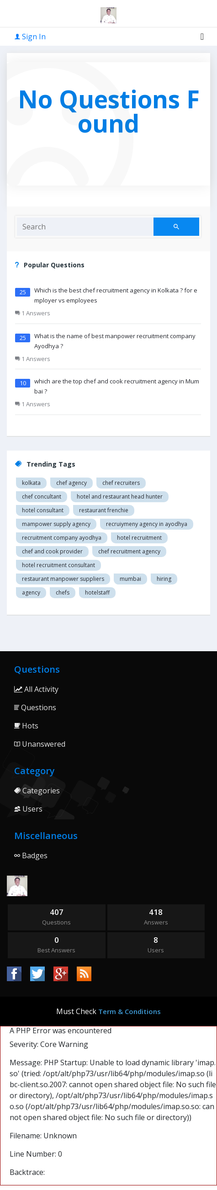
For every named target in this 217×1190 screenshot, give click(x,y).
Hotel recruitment (139, 538)
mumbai (130, 579)
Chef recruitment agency (129, 551)
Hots (26, 726)
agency (31, 592)
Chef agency (71, 483)
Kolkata (31, 483)
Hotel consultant (43, 510)
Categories (37, 791)
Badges (31, 855)
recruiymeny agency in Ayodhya (146, 524)
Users (28, 809)
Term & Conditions (129, 1011)
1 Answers (32, 313)
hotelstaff (97, 592)
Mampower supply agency (56, 524)
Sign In (30, 37)
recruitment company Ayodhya (61, 538)
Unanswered (39, 744)
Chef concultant (41, 496)
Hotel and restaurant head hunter (120, 496)
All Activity (36, 689)
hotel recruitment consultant (58, 565)
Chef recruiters (121, 483)
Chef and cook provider (52, 551)
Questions (35, 707)
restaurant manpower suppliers (63, 579)
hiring (164, 579)
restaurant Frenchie (103, 510)
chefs (62, 592)
